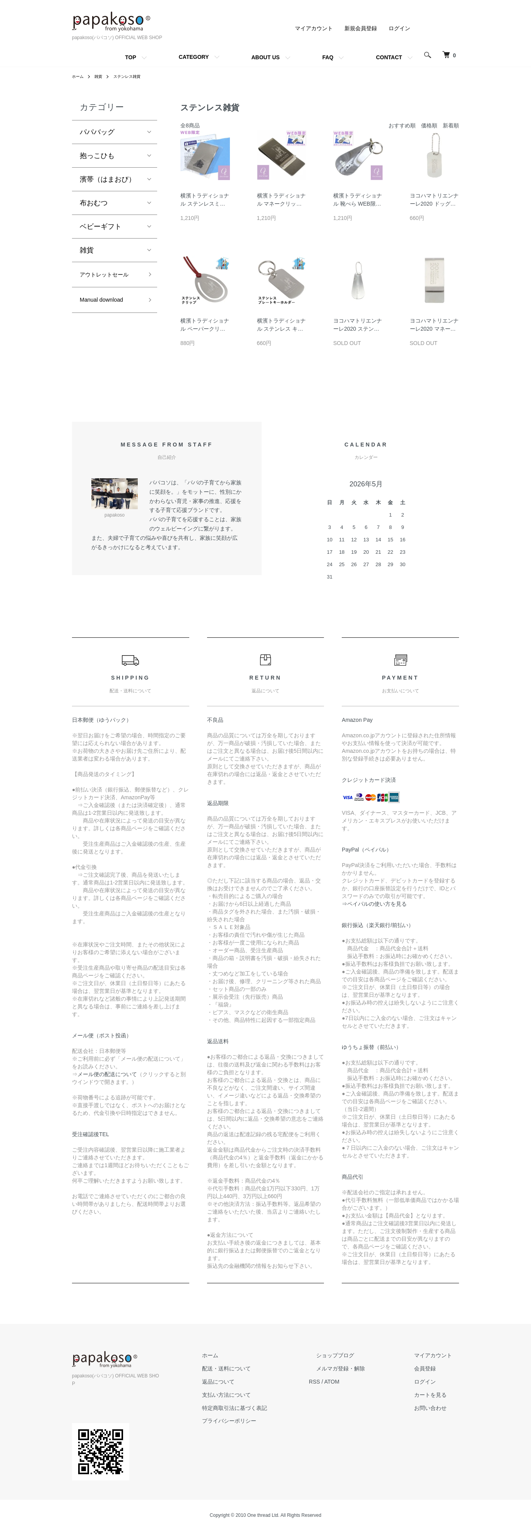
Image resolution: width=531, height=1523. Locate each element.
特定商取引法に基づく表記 (270, 1408)
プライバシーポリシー (265, 1421)
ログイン (399, 28)
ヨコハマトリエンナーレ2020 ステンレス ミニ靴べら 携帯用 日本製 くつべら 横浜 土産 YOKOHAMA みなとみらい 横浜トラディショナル (357, 325)
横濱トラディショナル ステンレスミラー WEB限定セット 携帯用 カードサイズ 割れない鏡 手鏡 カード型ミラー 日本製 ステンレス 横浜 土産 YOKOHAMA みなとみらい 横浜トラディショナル (204, 200)
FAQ (328, 57)
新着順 (451, 125)
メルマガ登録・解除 (361, 1368)
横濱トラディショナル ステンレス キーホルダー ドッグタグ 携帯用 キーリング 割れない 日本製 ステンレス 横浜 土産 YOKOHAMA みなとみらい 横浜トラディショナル (281, 325)
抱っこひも (97, 156)
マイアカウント (314, 28)
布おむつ (94, 203)
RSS (343, 1382)
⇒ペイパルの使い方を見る (374, 904)
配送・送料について (262, 1368)
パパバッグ (97, 132)
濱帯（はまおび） (107, 179)
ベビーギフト (101, 226)
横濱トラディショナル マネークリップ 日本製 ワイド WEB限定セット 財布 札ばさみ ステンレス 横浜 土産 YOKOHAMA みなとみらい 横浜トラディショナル (281, 200)
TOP (130, 57)
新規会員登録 (360, 28)
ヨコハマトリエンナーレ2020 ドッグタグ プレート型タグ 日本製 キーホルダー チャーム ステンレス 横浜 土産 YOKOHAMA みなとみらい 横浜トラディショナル (434, 200)
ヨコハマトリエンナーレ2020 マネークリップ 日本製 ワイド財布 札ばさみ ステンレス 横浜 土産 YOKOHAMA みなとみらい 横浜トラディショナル (434, 325)
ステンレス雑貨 (133, 76)
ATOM (360, 1382)
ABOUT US (266, 57)
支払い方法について (262, 1395)
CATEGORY (194, 57)
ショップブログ (356, 1355)
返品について (254, 1382)
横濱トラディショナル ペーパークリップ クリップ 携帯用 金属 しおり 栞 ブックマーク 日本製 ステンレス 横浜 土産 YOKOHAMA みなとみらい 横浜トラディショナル (204, 325)
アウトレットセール (107, 282)
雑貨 (101, 76)
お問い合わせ (437, 1408)
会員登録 (432, 1368)
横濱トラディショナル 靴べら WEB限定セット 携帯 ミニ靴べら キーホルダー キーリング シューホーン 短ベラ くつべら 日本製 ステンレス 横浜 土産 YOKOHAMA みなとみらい (357, 200)
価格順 (429, 125)
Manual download (107, 315)
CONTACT (389, 57)
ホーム (79, 76)
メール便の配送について (107, 1074)
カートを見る (437, 1395)
